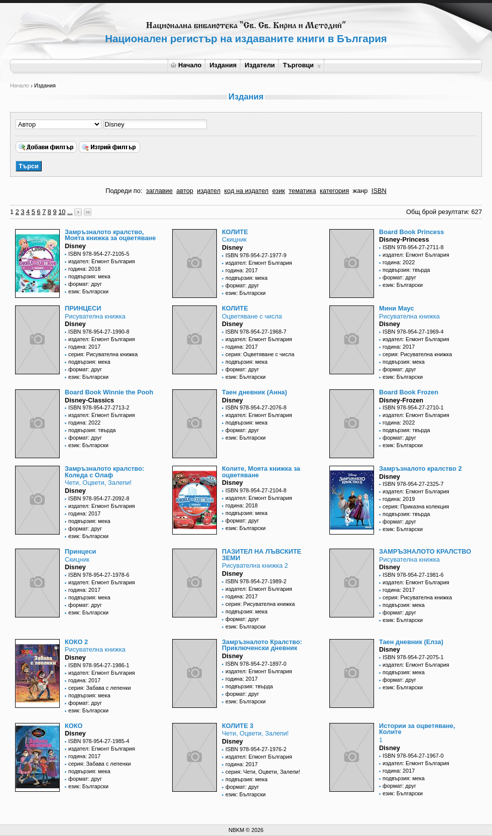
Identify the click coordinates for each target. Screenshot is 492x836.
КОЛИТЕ (235, 232)
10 (61, 212)
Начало (186, 65)
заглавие (159, 190)
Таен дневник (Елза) (411, 642)
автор (184, 190)
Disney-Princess (404, 239)
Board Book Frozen (408, 392)
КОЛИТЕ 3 (238, 725)
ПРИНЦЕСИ (83, 308)
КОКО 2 (76, 642)
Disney (75, 246)
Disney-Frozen (401, 400)
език (278, 190)
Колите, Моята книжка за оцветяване (261, 472)
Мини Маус (396, 308)
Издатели (259, 65)
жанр (360, 190)
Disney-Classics (89, 400)
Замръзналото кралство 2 (420, 468)
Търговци (301, 65)
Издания (222, 65)
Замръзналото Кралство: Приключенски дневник (262, 645)
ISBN (379, 190)
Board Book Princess (411, 232)
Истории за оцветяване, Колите (417, 729)
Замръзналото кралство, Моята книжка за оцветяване (110, 235)
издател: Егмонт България (101, 261)
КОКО (74, 725)
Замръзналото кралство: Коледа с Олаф (104, 472)
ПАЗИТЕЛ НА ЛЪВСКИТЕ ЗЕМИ (261, 555)
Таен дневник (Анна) (254, 392)
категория (334, 190)
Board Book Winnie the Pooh (109, 392)
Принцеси (80, 551)
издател (208, 190)
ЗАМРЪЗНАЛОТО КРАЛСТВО (425, 551)
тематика (302, 190)
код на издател (246, 190)
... (70, 212)
